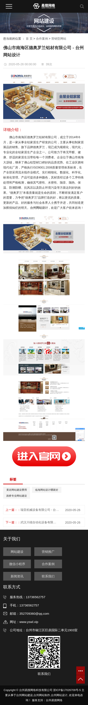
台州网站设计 (59, 695)
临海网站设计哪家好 (46, 489)
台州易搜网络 (54, 700)
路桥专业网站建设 (16, 495)
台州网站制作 (41, 695)
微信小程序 (17, 564)
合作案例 (42, 38)
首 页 (29, 38)
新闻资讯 (17, 576)
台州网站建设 (24, 695)
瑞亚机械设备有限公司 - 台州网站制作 (39, 509)
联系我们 (48, 576)
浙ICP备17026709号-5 (67, 690)
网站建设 (17, 551)
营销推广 (48, 551)
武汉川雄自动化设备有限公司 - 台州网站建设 (39, 522)
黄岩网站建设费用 (16, 489)
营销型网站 (58, 38)
